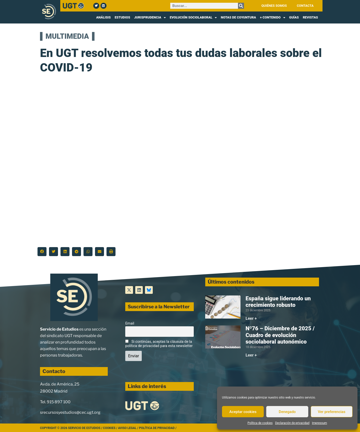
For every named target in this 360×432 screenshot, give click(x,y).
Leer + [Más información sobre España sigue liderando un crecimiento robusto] (251, 318)
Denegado (287, 412)
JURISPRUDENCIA (150, 17)
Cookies (109, 428)
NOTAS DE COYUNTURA (238, 17)
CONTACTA (305, 5)
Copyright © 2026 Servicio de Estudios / (71, 428)
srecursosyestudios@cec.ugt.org (70, 412)
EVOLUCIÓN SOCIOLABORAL (193, 17)
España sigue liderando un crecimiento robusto (278, 301)
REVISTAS (310, 17)
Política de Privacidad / (157, 428)
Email (129, 323)
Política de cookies (260, 423)
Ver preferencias (331, 412)
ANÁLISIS (103, 17)
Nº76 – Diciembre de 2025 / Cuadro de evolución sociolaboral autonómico (280, 335)
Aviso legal (127, 428)
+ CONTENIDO (272, 17)
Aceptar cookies (242, 412)
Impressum (319, 423)
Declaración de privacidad (292, 423)
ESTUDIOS (122, 17)
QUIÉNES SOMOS (274, 5)
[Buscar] (241, 6)
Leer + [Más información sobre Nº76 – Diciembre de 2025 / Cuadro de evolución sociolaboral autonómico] (251, 355)
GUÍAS (294, 17)
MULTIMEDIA (67, 36)
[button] (42, 251)
